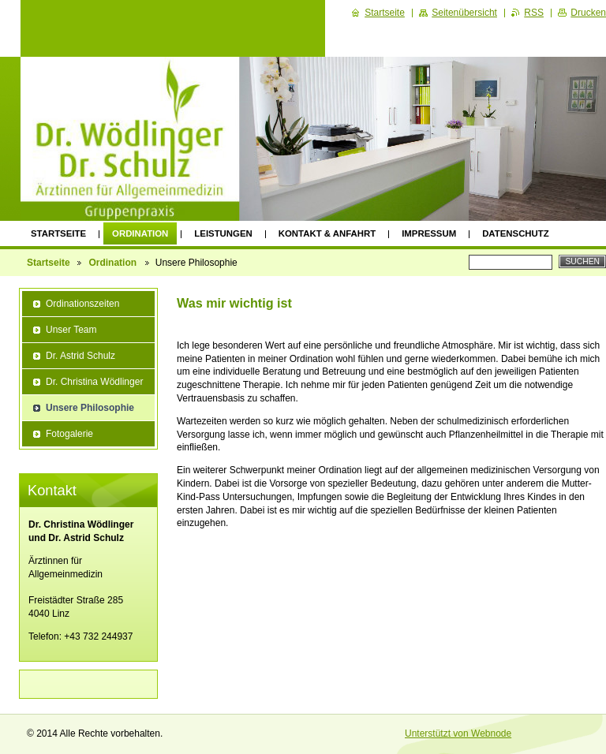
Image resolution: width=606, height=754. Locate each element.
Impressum (429, 233)
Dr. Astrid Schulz (80, 355)
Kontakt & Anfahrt (327, 233)
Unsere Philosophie (90, 407)
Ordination (140, 233)
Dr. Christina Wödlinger (94, 381)
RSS (534, 12)
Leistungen (223, 233)
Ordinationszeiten (82, 303)
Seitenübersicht (464, 12)
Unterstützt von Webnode (458, 733)
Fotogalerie (69, 433)
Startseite (58, 233)
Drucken (588, 12)
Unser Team (71, 329)
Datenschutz (515, 233)
